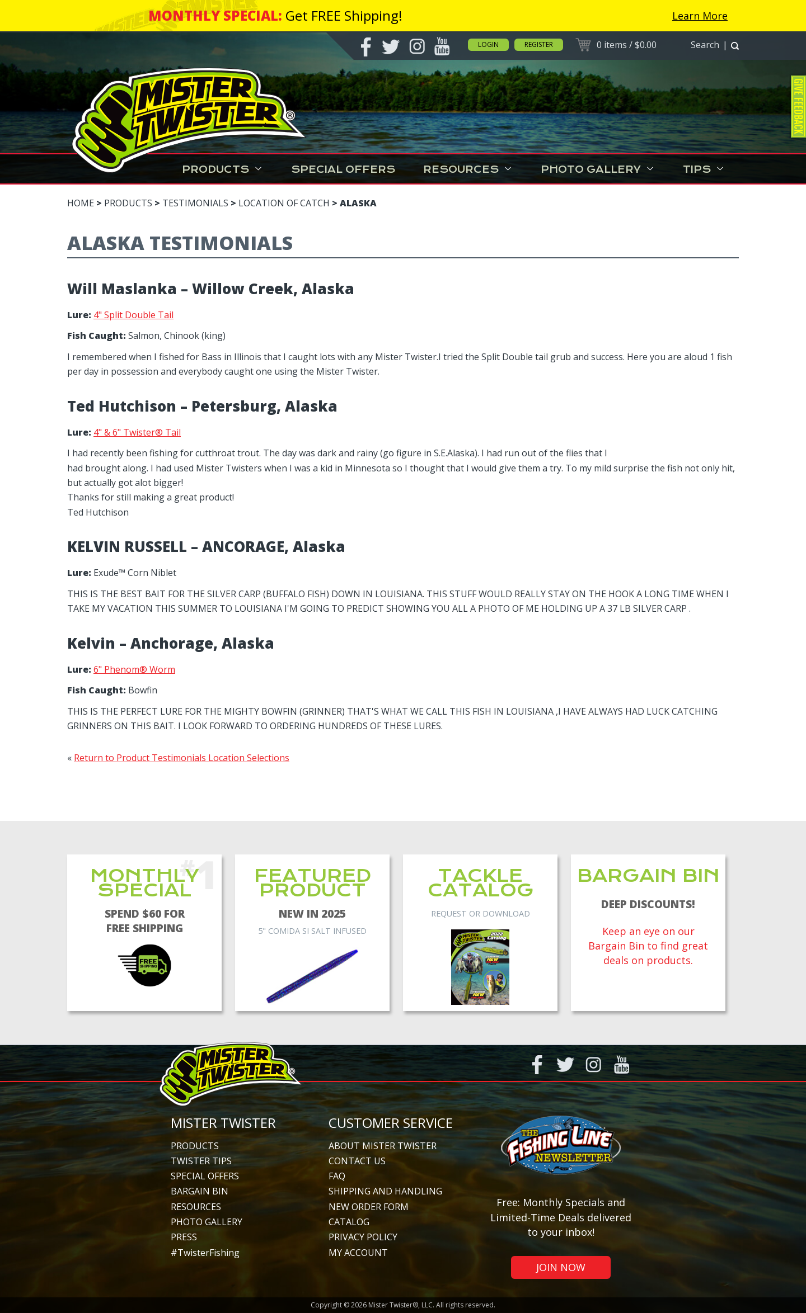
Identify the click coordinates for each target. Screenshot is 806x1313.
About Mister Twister (383, 1146)
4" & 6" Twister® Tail (137, 432)
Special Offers (343, 169)
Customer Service (391, 1122)
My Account (358, 1252)
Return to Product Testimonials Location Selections (181, 758)
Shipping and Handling (385, 1191)
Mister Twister (223, 1122)
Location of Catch (284, 203)
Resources (468, 169)
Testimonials (195, 203)
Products (222, 169)
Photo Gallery (598, 169)
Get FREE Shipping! (343, 15)
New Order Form (369, 1207)
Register (538, 44)
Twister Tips (201, 1161)
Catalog (349, 1222)
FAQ (337, 1176)
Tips (704, 169)
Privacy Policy (363, 1237)
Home (80, 203)
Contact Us (357, 1161)
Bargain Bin (199, 1191)
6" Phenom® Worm (134, 669)
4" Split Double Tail (133, 315)
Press (184, 1237)
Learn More (700, 15)
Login (488, 44)
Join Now (560, 1267)
